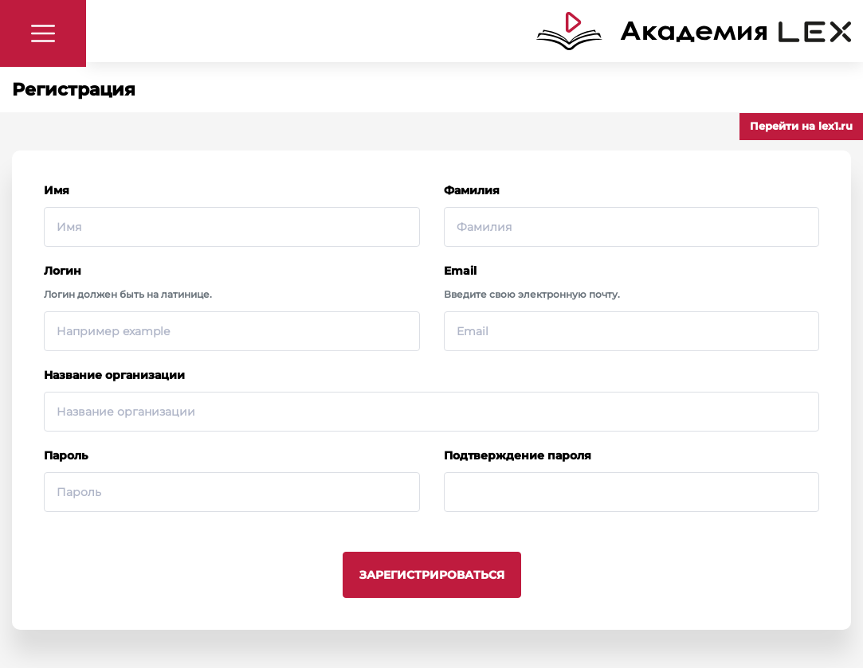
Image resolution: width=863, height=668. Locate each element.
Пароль (66, 455)
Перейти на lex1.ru (801, 125)
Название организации (114, 375)
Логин (62, 271)
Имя (56, 190)
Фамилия (472, 190)
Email (460, 271)
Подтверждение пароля (517, 455)
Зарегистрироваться (431, 575)
